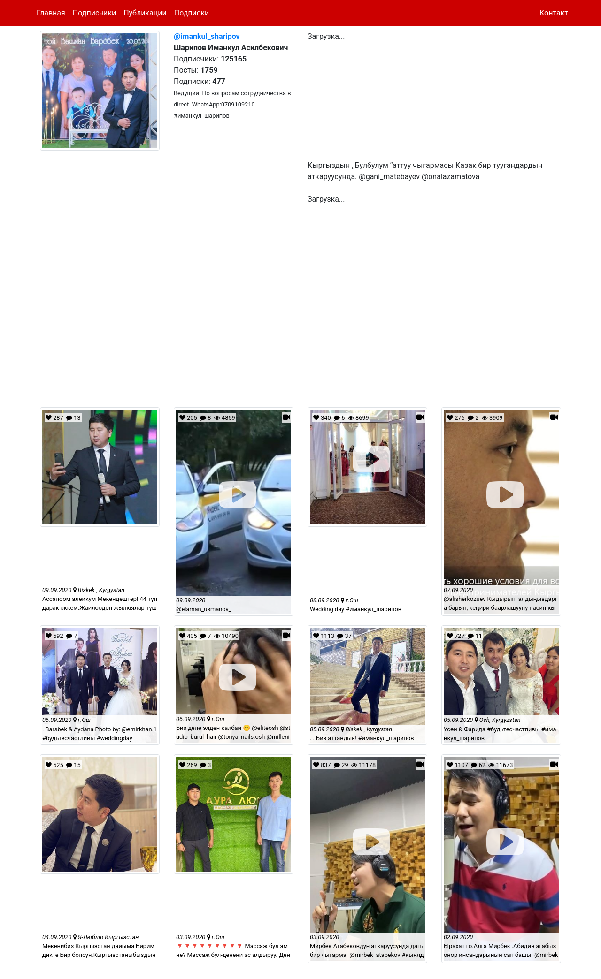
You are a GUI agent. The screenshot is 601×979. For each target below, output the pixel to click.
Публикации (145, 12)
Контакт (553, 12)
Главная (51, 12)
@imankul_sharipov (207, 36)
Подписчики (94, 12)
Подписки (191, 12)
